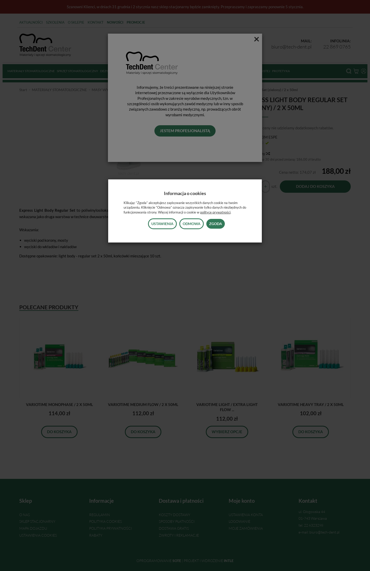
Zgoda (215, 223)
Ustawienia (162, 223)
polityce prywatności (215, 212)
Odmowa (191, 223)
